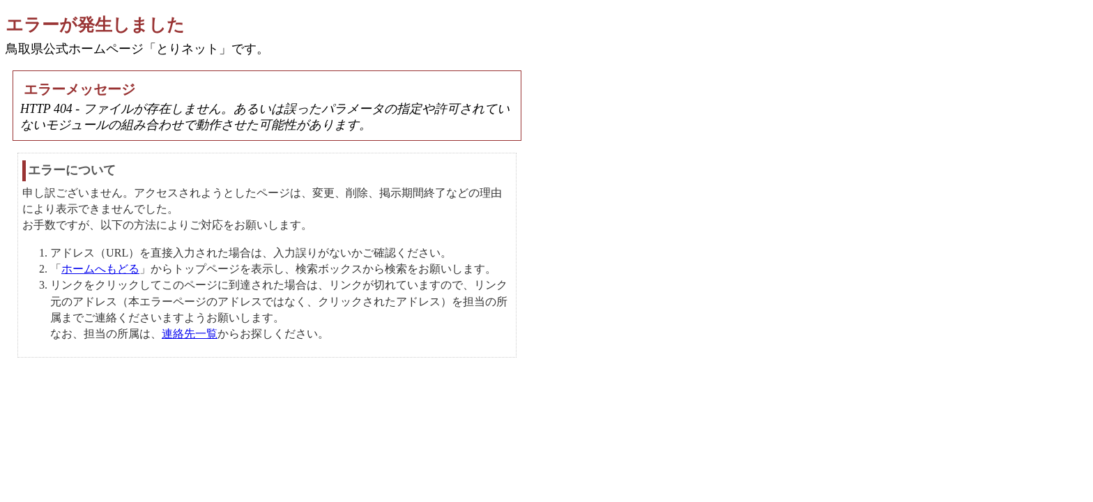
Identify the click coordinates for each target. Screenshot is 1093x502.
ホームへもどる (100, 269)
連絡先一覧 (189, 334)
